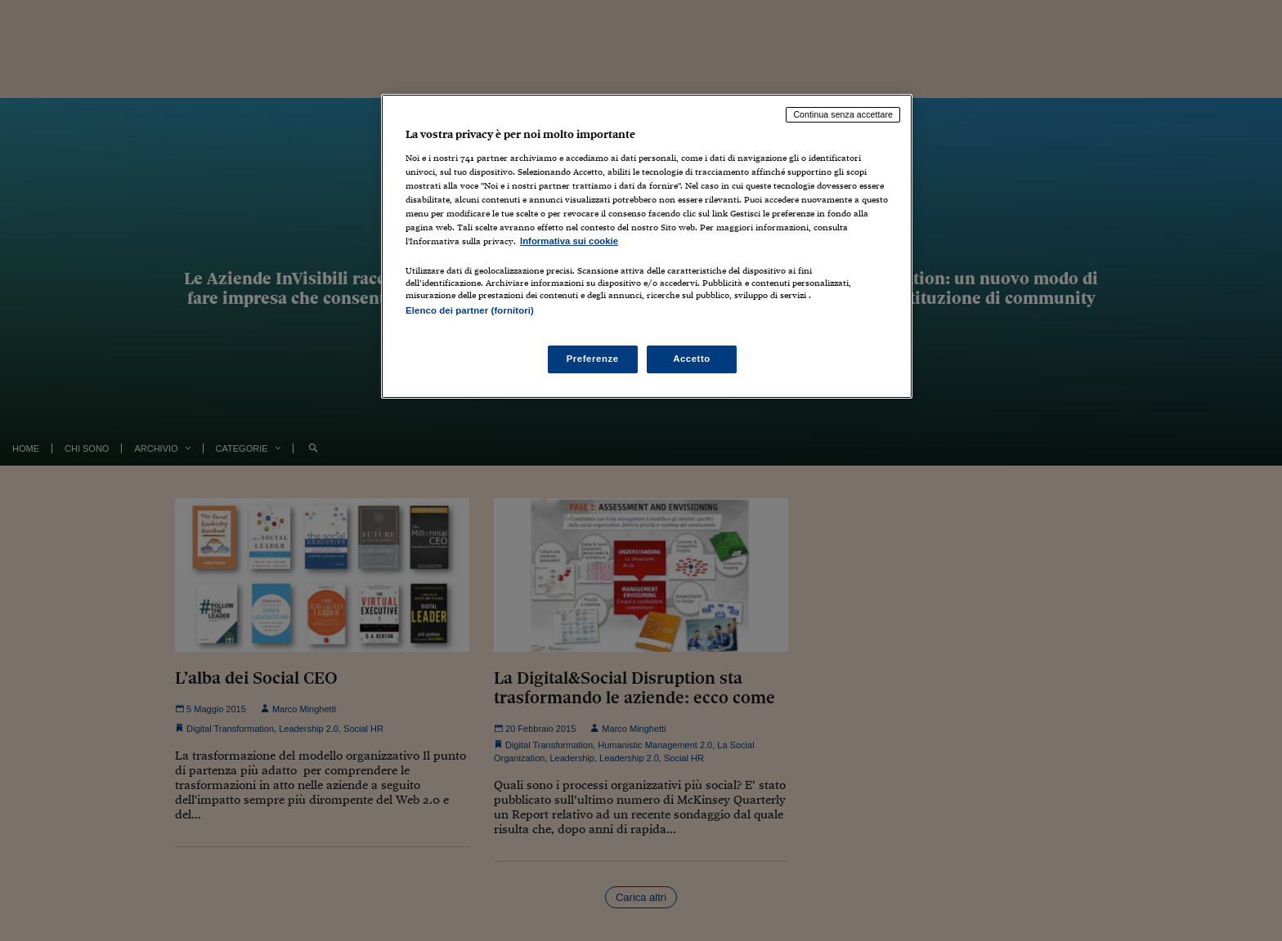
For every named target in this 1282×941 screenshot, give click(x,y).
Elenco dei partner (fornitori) (470, 310)
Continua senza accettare (843, 114)
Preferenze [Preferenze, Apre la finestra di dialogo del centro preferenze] (593, 358)
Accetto (691, 358)
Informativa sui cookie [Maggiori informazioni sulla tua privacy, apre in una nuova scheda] (569, 241)
